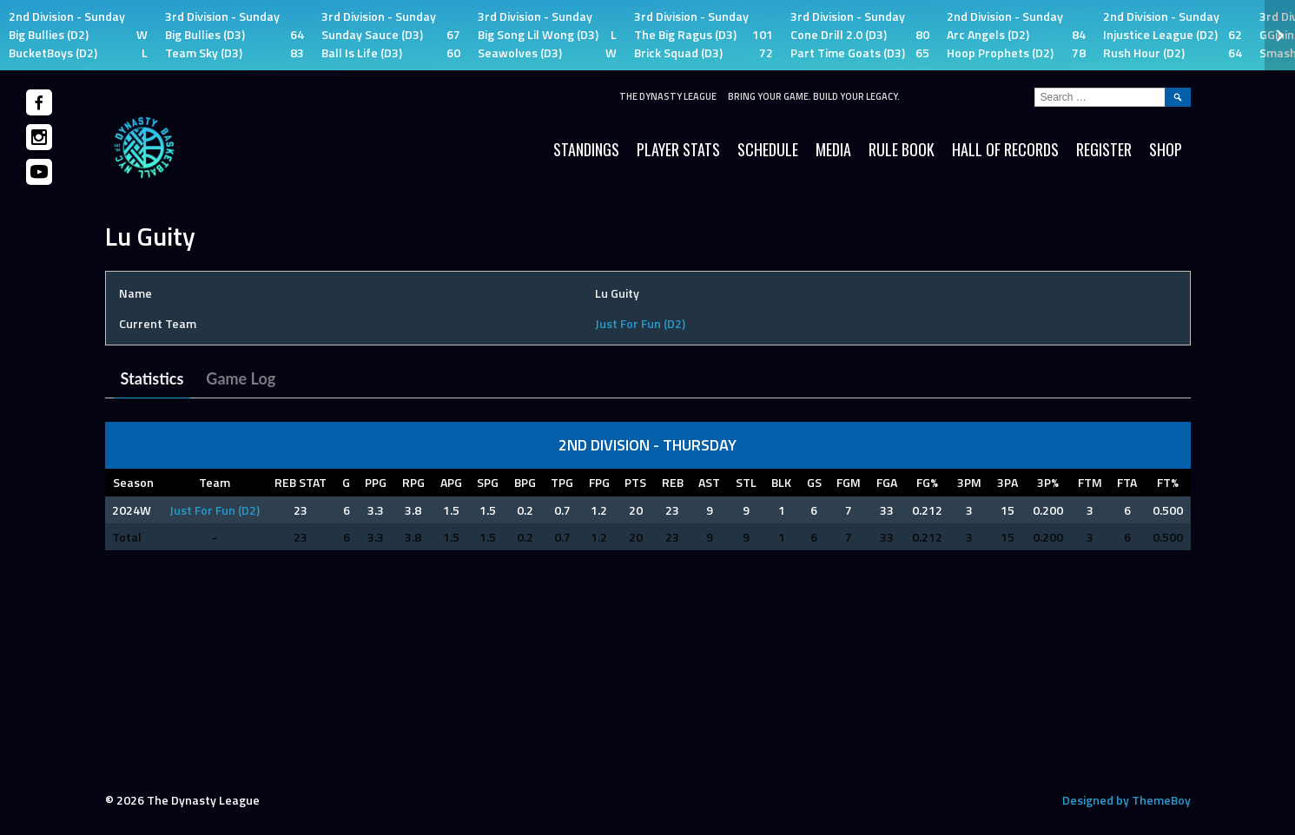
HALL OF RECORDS (1005, 149)
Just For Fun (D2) (640, 323)
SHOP (1165, 149)
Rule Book (902, 149)
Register (1104, 149)
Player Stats (678, 149)
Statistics (152, 378)
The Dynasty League (668, 96)
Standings (586, 149)
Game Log (240, 378)
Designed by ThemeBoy (1126, 800)
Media (833, 149)
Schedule (767, 149)
